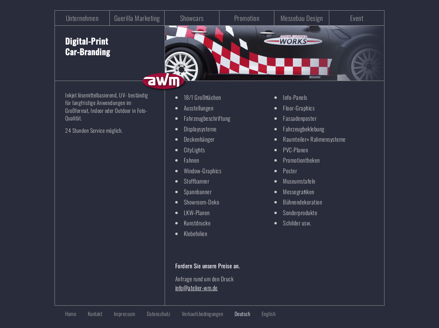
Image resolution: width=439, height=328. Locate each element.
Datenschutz (158, 313)
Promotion (247, 18)
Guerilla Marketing (137, 18)
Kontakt (95, 313)
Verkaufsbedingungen (202, 313)
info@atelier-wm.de (196, 287)
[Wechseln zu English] (263, 314)
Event (357, 18)
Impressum (124, 313)
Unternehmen (82, 18)
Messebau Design (302, 18)
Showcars (192, 18)
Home (70, 313)
